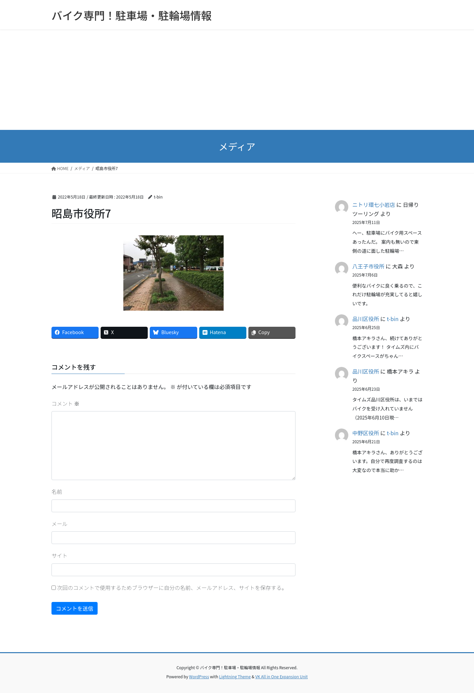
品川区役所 (365, 319)
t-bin (392, 319)
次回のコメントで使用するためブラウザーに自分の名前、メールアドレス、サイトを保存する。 (172, 588)
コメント (65, 403)
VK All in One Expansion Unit (281, 676)
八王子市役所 (368, 266)
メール (59, 524)
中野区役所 (365, 433)
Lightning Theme (235, 676)
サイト (59, 555)
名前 (56, 491)
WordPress (199, 676)
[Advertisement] (237, 80)
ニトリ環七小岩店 (373, 205)
